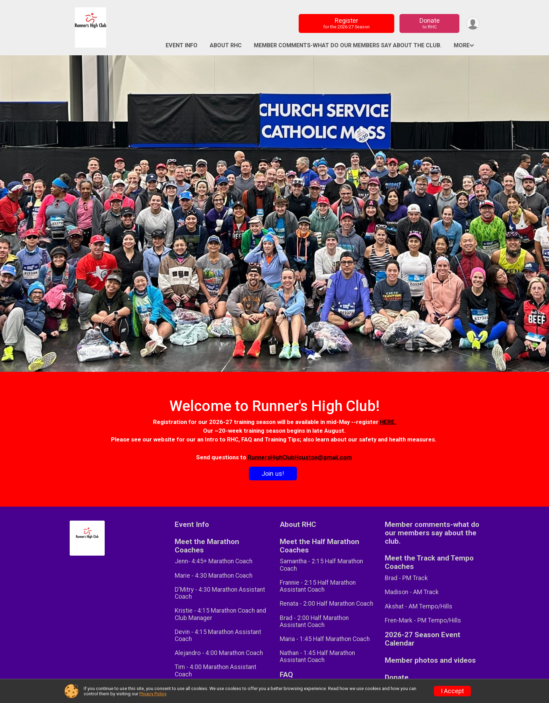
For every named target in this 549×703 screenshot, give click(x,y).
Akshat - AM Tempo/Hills (418, 606)
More (462, 45)
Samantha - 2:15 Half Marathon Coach (321, 565)
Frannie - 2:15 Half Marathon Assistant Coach (318, 586)
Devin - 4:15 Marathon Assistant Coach (218, 635)
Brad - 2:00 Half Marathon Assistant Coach (314, 621)
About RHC (226, 45)
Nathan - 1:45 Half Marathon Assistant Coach (317, 656)
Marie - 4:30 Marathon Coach (213, 575)
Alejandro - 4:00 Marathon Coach (219, 652)
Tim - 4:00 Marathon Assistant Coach (215, 670)
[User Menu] (472, 23)
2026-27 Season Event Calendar (422, 639)
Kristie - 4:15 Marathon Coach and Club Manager (220, 614)
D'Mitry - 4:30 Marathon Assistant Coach (220, 593)
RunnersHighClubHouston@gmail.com (300, 457)
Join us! (273, 473)
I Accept (452, 691)
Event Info (181, 45)
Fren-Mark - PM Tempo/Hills (423, 620)
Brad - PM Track (406, 578)
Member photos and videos (430, 660)
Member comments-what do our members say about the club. (348, 45)
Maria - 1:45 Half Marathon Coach (325, 638)
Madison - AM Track (412, 592)
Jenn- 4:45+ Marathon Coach (213, 561)
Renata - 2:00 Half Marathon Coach (326, 603)
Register (347, 23)
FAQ (286, 675)
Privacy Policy (152, 693)
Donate (429, 23)
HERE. (388, 421)
